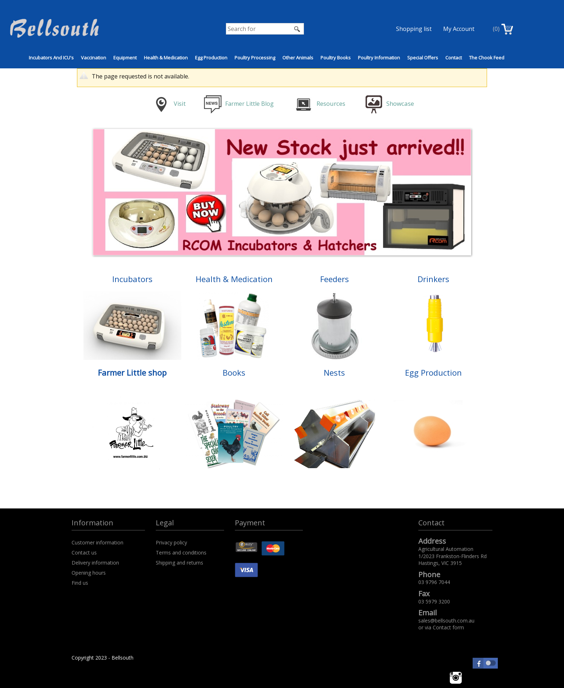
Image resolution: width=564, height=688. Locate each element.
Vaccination (93, 57)
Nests (334, 372)
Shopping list (414, 29)
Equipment (125, 57)
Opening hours (89, 572)
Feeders (334, 278)
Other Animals (297, 57)
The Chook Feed (486, 57)
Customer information (97, 542)
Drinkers (433, 278)
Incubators (132, 278)
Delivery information (95, 562)
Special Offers (422, 57)
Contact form (448, 627)
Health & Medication (166, 57)
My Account (458, 29)
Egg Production (211, 57)
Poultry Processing (255, 57)
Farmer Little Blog (239, 104)
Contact (453, 57)
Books (234, 372)
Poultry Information (379, 57)
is (179, 104)
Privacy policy (171, 542)
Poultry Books (335, 57)
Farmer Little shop (132, 372)
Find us (80, 582)
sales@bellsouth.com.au (446, 620)
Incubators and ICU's (51, 57)
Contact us (84, 552)
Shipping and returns (179, 562)
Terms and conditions (181, 552)
